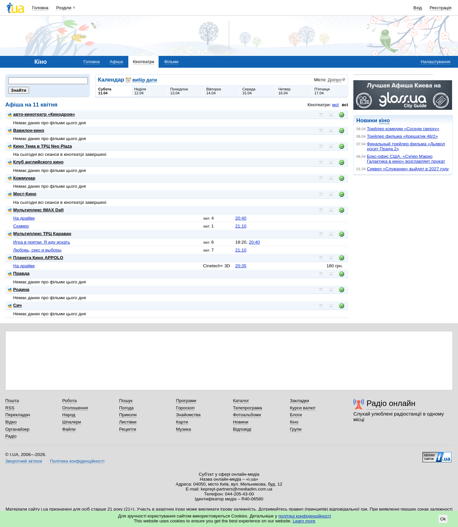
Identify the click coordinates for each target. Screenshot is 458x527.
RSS (9, 407)
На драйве (24, 218)
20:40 (240, 218)
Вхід (418, 7)
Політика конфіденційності (77, 461)
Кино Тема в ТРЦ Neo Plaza (40, 146)
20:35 (240, 265)
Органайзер (17, 429)
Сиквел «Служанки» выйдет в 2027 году (408, 168)
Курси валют (303, 407)
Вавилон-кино (26, 130)
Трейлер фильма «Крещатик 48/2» (402, 136)
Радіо (10, 436)
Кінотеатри (143, 61)
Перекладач (17, 414)
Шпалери (71, 421)
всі (345, 104)
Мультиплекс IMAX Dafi (36, 209)
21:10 (240, 226)
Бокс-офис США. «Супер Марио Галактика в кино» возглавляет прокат (406, 159)
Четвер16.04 (284, 91)
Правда (19, 273)
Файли (69, 429)
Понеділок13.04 (179, 91)
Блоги (296, 414)
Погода (126, 407)
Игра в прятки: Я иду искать (41, 242)
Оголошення (75, 407)
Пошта (12, 400)
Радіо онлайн (391, 403)
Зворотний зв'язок (23, 461)
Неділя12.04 (140, 91)
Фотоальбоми (247, 414)
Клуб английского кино (36, 161)
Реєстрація (440, 7)
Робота (69, 400)
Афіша (116, 61)
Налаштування (435, 61)
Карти (182, 421)
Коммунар (21, 178)
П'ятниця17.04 (322, 91)
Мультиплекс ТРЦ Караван (39, 233)
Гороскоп (185, 407)
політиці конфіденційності (304, 516)
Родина (18, 289)
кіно (384, 120)
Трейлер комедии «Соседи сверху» (403, 128)
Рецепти (127, 429)
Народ (68, 414)
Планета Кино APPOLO (35, 257)
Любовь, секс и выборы (37, 250)
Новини (240, 421)
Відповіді (242, 429)
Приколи (128, 414)
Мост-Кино (22, 193)
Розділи (63, 7)
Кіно (294, 421)
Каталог (241, 400)
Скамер (21, 226)
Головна (40, 7)
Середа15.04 (249, 91)
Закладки (299, 400)
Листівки (128, 421)
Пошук (126, 400)
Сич (15, 305)
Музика (183, 429)
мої (335, 104)
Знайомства (188, 414)
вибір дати (144, 80)
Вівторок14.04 (213, 91)
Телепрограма (247, 407)
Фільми (171, 61)
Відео (11, 421)
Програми (186, 400)
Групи (295, 429)
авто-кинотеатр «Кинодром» (41, 114)
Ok (443, 518)
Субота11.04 (105, 91)
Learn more (304, 520)
